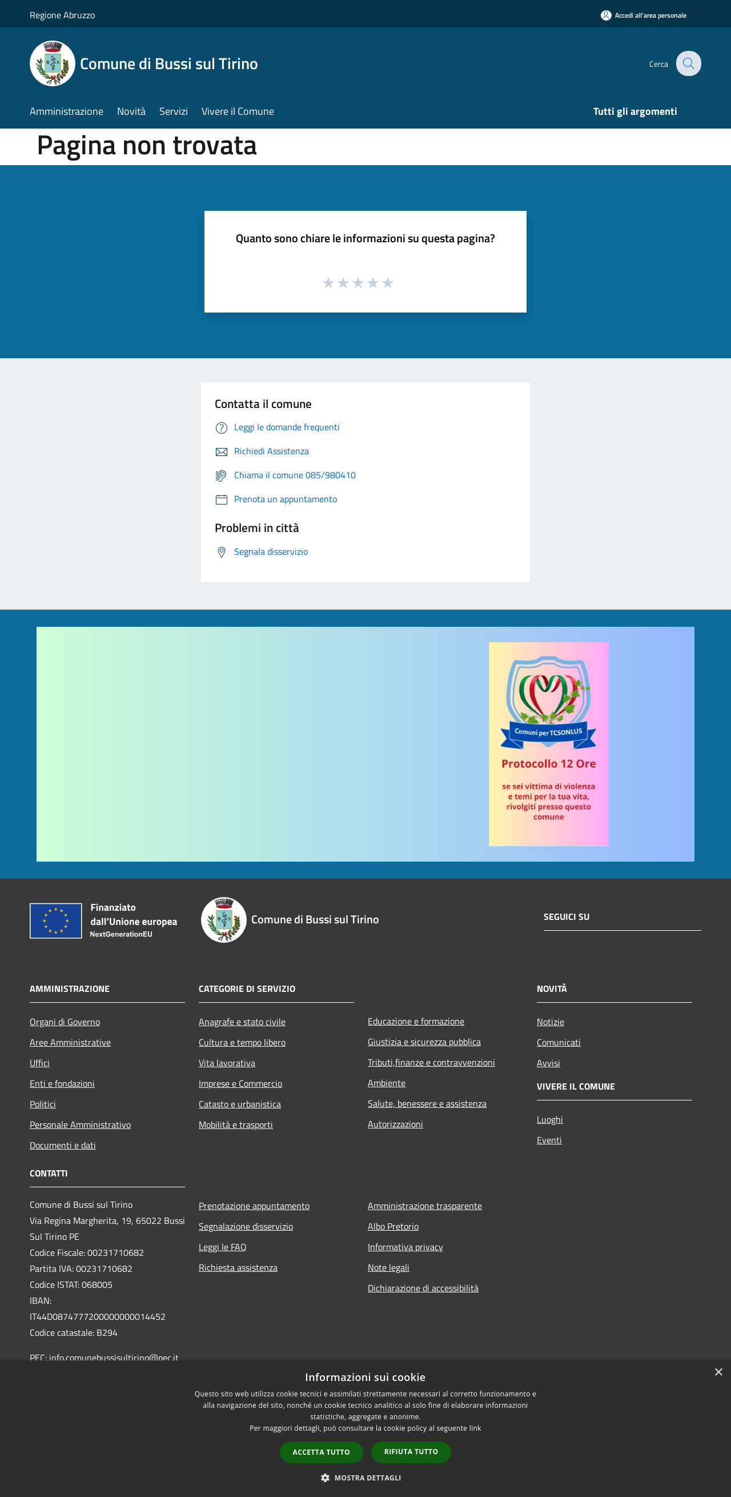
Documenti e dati (63, 1145)
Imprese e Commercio (240, 1083)
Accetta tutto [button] (321, 1452)
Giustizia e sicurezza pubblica (424, 1041)
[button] (365, 1477)
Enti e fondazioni (62, 1083)
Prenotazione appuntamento (254, 1205)
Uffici (40, 1063)
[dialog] (365, 1428)
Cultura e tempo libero (242, 1042)
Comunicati (559, 1042)
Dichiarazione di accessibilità (423, 1288)
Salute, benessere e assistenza (427, 1103)
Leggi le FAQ (223, 1247)
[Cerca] (687, 63)
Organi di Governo (65, 1021)
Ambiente (386, 1083)
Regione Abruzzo (62, 15)
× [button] (718, 1372)
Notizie (550, 1021)
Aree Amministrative (70, 1042)
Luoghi (550, 1119)
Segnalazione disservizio (246, 1226)
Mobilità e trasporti (236, 1124)
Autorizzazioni (395, 1124)
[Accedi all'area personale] (643, 15)
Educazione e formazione (416, 1021)
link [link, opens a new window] (475, 1428)
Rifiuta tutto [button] (411, 1451)
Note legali (388, 1267)
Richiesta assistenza (238, 1267)
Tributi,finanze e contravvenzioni (431, 1062)
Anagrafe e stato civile (242, 1021)
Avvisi (548, 1063)
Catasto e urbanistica (240, 1104)
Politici (43, 1104)
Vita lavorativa (227, 1063)
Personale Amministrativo (80, 1124)
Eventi (549, 1140)
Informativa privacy (405, 1247)
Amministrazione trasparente (425, 1205)
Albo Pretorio (393, 1226)
